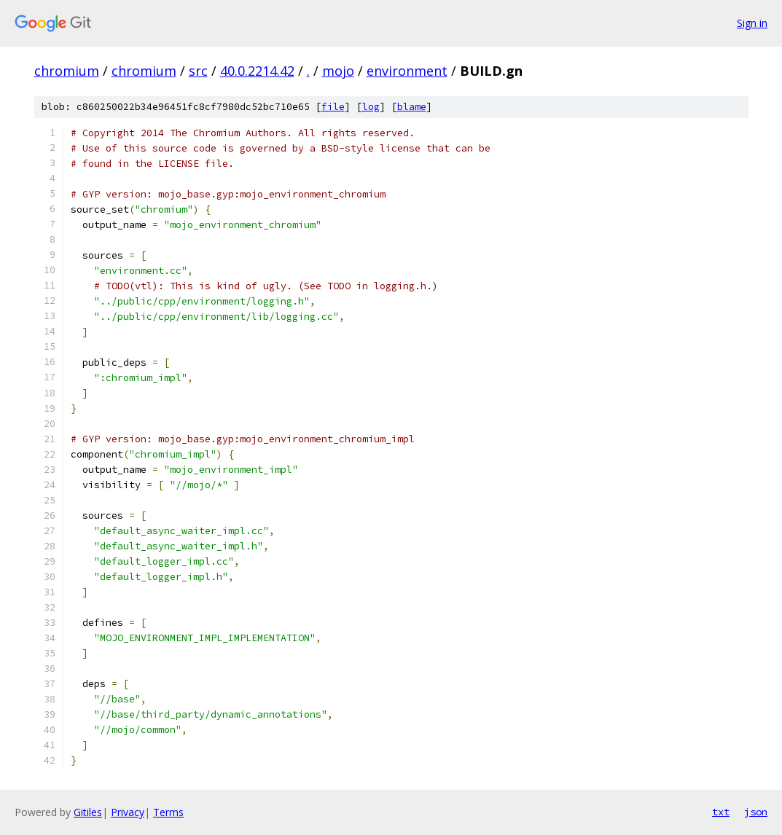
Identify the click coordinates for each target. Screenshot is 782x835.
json (755, 811)
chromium (66, 70)
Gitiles (88, 812)
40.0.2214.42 (257, 70)
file (333, 107)
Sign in (752, 23)
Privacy (127, 812)
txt (721, 811)
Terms (168, 812)
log (371, 107)
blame (411, 107)
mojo (338, 70)
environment (407, 70)
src (198, 70)
